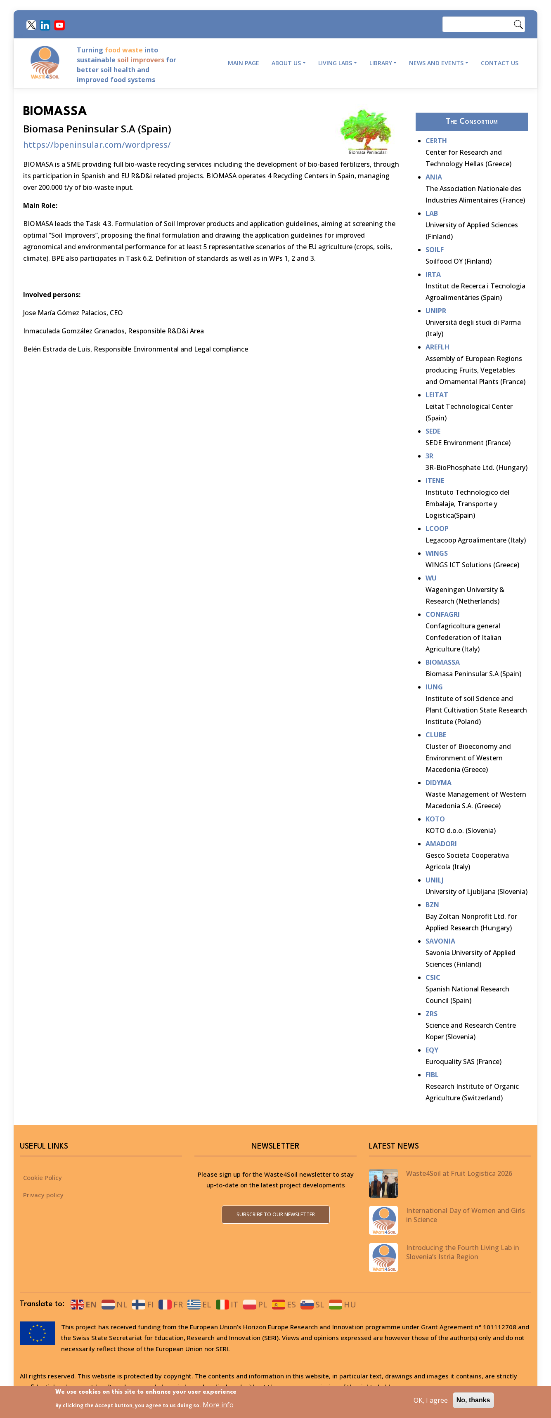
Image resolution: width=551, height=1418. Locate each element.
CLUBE (436, 734)
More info (218, 1407)
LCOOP (437, 528)
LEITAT (437, 394)
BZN (432, 904)
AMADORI (441, 843)
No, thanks (473, 1402)
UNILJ (435, 880)
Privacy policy (43, 1195)
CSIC (433, 977)
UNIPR (436, 310)
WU (431, 578)
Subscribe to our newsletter (275, 1214)
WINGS (437, 553)
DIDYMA (439, 782)
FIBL (432, 1074)
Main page (243, 63)
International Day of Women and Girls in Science (465, 1215)
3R (429, 455)
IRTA (433, 274)
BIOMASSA (443, 662)
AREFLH (437, 347)
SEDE (433, 431)
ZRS (431, 1013)
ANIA (434, 177)
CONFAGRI (443, 614)
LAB (432, 213)
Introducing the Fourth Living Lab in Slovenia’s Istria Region (462, 1252)
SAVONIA (440, 941)
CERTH (436, 140)
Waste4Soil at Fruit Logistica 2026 (459, 1173)
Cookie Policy (42, 1177)
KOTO (435, 818)
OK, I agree (431, 1403)
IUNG (434, 686)
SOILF (435, 249)
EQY (432, 1050)
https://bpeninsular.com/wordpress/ (97, 144)
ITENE (435, 480)
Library (380, 63)
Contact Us (499, 63)
